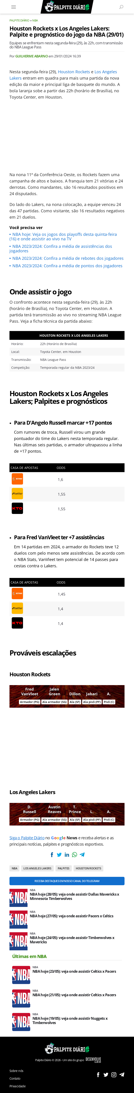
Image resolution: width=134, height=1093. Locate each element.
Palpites (63, 868)
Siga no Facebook (98, 1074)
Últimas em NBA (29, 956)
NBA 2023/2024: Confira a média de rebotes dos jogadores (68, 258)
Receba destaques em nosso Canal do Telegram (67, 881)
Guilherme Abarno (31, 56)
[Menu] (13, 7)
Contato (14, 1078)
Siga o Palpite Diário (26, 837)
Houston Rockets (74, 71)
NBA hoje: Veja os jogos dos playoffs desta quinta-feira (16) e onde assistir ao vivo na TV (63, 236)
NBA (35, 20)
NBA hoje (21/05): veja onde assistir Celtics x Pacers (74, 995)
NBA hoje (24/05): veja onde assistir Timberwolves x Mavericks (72, 940)
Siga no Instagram (114, 1074)
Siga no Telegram (122, 1074)
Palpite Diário (19, 20)
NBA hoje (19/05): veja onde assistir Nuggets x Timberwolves (70, 1020)
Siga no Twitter (106, 1074)
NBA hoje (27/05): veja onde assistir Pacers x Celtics (71, 916)
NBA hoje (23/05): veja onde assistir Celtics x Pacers (74, 971)
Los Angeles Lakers (37, 868)
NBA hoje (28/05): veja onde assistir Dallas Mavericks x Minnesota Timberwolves (74, 896)
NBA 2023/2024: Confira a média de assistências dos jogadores (60, 248)
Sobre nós (16, 1071)
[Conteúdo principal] (67, 546)
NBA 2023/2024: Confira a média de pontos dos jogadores (67, 265)
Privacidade (17, 1086)
